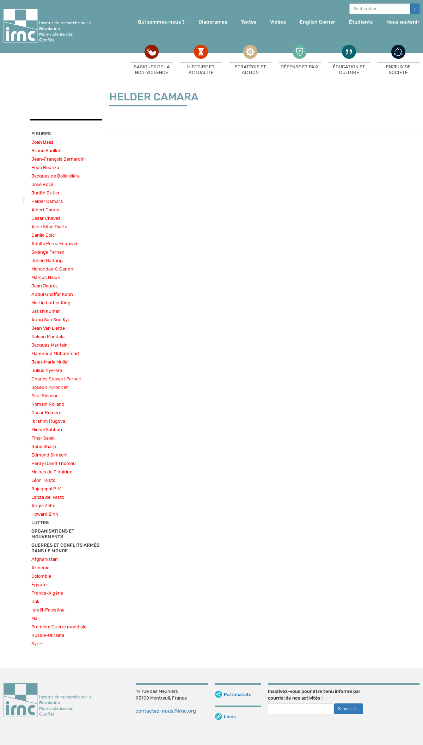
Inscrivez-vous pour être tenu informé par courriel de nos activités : (314, 695)
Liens (225, 716)
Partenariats (233, 694)
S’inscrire (348, 708)
